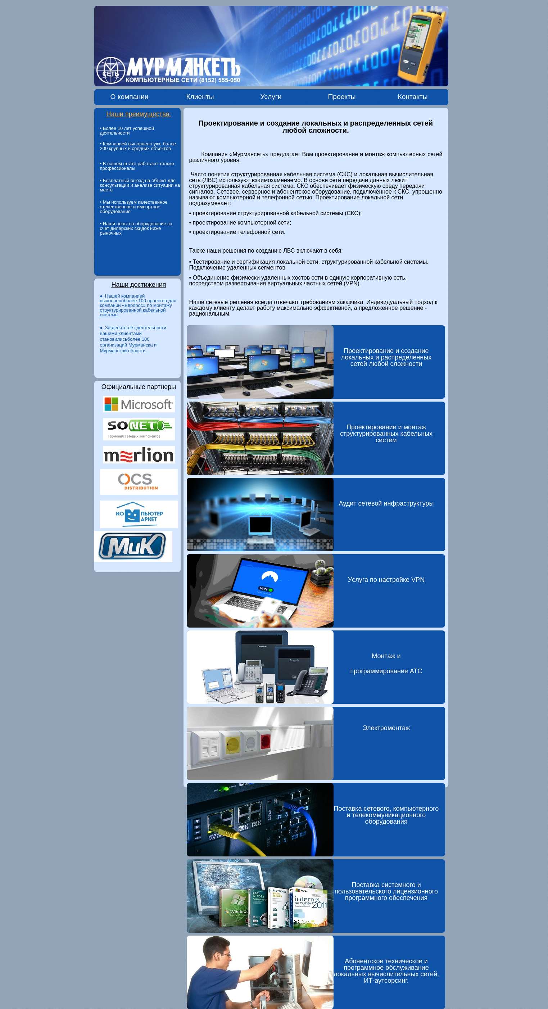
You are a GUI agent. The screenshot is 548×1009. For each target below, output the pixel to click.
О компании (129, 96)
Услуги (270, 96)
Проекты (342, 96)
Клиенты (200, 96)
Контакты (413, 96)
